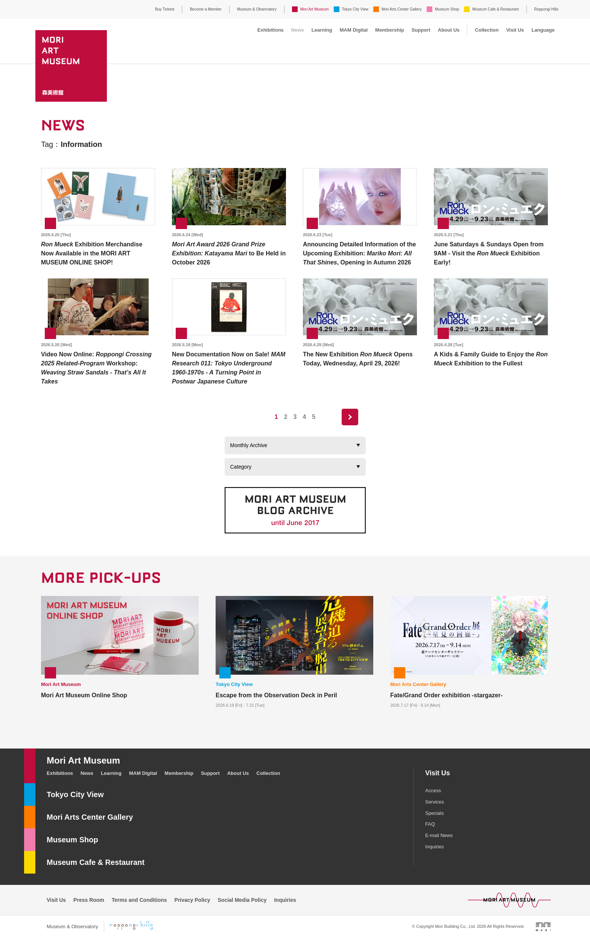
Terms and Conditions (139, 900)
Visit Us (515, 30)
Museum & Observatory (257, 9)
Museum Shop (447, 9)
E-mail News (439, 835)
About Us (449, 30)
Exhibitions (270, 30)
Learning (322, 30)
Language (543, 30)
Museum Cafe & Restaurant (495, 9)
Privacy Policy (192, 900)
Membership (389, 30)
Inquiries (434, 846)
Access (433, 790)
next (350, 417)
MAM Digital (354, 30)
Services (434, 802)
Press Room (88, 900)
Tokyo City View (355, 9)
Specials (434, 813)
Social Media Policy (242, 900)
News (297, 30)
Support (421, 30)
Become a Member (205, 9)
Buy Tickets (164, 9)
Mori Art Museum (314, 9)
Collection (487, 30)
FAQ (430, 824)
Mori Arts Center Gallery (402, 9)
